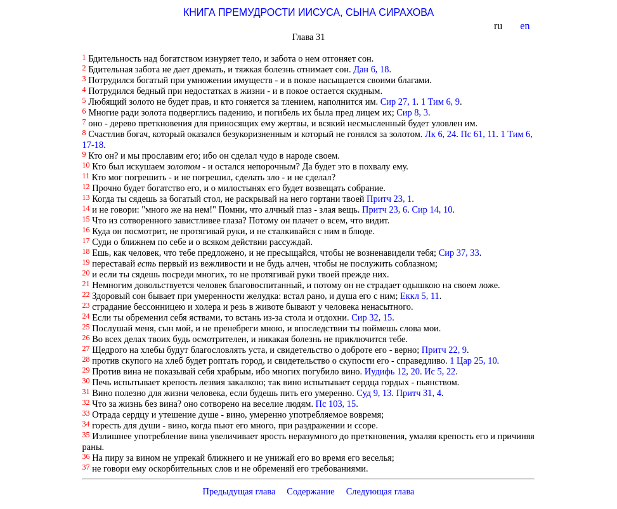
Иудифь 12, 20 (392, 371)
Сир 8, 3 (412, 112)
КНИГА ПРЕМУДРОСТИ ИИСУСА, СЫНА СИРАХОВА (308, 12)
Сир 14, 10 (432, 209)
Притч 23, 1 (389, 199)
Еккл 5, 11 (419, 296)
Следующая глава (380, 491)
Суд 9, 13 (373, 393)
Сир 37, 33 (459, 253)
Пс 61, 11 (478, 134)
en (526, 25)
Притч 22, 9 (444, 350)
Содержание (310, 491)
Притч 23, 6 (384, 209)
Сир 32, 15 (371, 317)
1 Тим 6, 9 (440, 101)
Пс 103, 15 (336, 404)
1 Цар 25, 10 (473, 360)
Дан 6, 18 (371, 69)
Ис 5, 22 (439, 371)
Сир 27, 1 (398, 101)
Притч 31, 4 (418, 393)
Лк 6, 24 (440, 134)
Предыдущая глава (239, 491)
